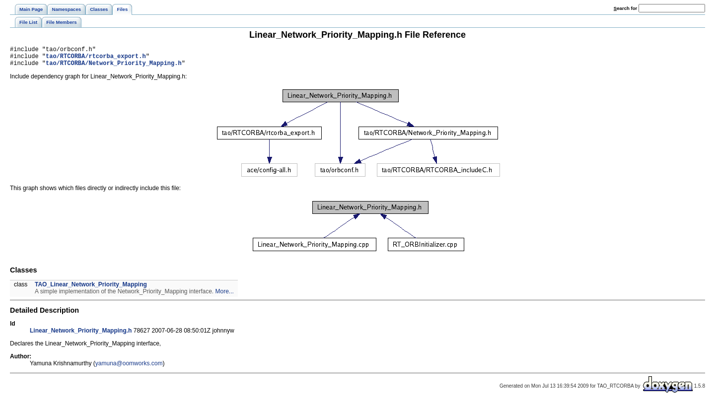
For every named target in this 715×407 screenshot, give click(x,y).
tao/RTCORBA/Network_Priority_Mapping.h (114, 67)
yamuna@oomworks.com (129, 367)
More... (224, 295)
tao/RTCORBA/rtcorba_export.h (96, 59)
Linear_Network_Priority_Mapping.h (81, 335)
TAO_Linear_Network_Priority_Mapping (91, 288)
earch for (625, 8)
